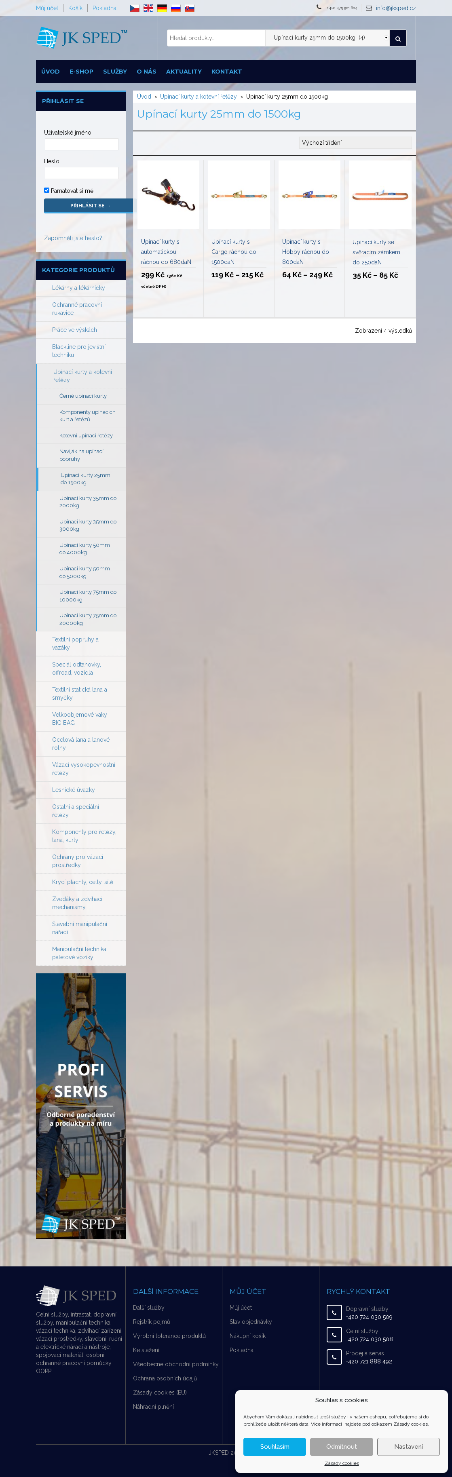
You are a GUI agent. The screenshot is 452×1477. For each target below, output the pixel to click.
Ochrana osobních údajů (165, 1378)
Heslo (51, 161)
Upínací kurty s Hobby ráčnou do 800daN (305, 251)
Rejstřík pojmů (151, 1322)
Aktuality (184, 71)
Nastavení (408, 1446)
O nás (146, 71)
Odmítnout (341, 1446)
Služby (115, 71)
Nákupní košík (248, 1336)
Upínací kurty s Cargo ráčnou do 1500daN (233, 251)
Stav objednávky (251, 1322)
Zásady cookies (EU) (160, 1392)
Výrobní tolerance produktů (169, 1336)
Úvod (50, 71)
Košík (75, 8)
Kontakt (226, 71)
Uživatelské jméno (67, 132)
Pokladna (104, 8)
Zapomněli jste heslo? (73, 238)
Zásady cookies (342, 1463)
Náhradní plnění (153, 1406)
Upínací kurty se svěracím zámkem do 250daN (376, 252)
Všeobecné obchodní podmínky (176, 1364)
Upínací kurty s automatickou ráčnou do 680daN (166, 251)
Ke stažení (146, 1350)
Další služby (149, 1307)
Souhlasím (274, 1446)
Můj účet (47, 8)
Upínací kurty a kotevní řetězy (198, 96)
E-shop (81, 71)
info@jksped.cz (396, 8)
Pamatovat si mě (68, 191)
